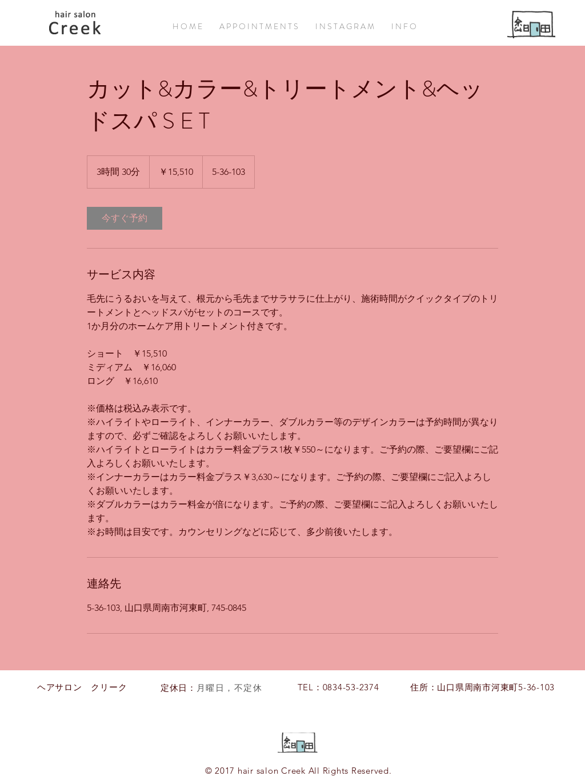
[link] (124, 218)
